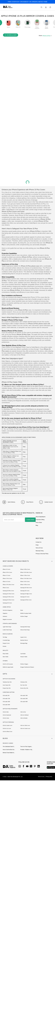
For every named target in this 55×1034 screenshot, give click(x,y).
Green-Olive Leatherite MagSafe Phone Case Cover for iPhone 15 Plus (12, 479)
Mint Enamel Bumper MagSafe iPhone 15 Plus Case (10, 489)
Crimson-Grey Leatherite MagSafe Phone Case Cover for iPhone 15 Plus (12, 466)
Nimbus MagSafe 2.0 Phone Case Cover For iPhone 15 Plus (11, 456)
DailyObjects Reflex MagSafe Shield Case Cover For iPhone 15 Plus (11, 461)
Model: (41, 35)
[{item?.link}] (10, 772)
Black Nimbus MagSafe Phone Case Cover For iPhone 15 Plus (11, 484)
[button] (27, 562)
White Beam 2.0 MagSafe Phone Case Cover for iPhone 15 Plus (12, 452)
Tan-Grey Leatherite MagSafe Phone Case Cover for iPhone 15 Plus (11, 475)
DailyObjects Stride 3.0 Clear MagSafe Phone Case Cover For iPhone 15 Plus (10, 447)
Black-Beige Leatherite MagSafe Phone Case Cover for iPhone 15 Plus (12, 470)
